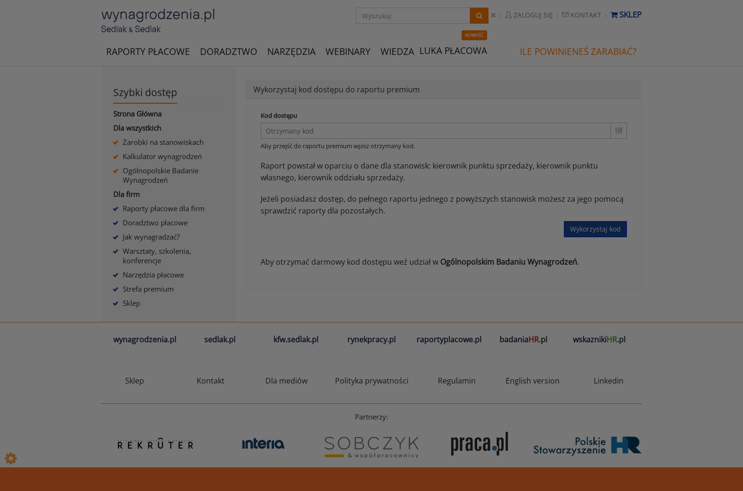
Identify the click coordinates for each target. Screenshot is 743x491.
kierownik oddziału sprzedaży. (351, 177)
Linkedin (609, 380)
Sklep (626, 14)
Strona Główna (137, 113)
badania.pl (523, 339)
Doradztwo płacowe (155, 222)
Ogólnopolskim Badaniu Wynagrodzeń (508, 262)
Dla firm (126, 194)
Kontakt (581, 14)
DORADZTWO (228, 51)
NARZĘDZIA (291, 50)
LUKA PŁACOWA (453, 51)
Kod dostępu (279, 115)
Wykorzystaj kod (595, 228)
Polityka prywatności (371, 380)
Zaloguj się (529, 14)
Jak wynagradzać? (151, 236)
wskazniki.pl (599, 339)
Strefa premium (148, 289)
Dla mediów (286, 380)
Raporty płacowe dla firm (164, 208)
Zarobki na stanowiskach (163, 142)
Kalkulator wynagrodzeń (162, 156)
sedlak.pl (220, 339)
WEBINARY (348, 50)
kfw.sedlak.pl (295, 339)
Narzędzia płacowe (153, 274)
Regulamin (457, 380)
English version (533, 380)
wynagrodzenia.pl (144, 339)
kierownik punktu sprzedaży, (484, 166)
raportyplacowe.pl (449, 339)
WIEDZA (397, 51)
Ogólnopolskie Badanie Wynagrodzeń (161, 175)
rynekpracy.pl (371, 339)
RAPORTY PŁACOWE (148, 50)
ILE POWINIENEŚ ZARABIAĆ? (578, 51)
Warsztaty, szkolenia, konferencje (157, 255)
